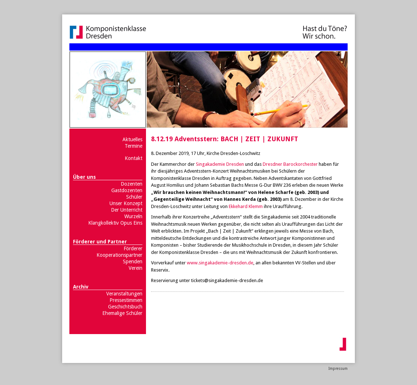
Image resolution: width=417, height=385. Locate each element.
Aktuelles (132, 139)
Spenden (132, 261)
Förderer (133, 248)
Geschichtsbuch (125, 307)
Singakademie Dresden (220, 164)
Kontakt (133, 158)
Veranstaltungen (124, 294)
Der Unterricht (126, 210)
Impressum (338, 369)
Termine (133, 146)
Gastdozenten (126, 190)
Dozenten (131, 184)
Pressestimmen (125, 300)
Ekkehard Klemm (246, 206)
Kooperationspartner (119, 255)
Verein (135, 268)
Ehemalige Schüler (122, 313)
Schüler (134, 197)
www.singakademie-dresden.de (220, 262)
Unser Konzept (125, 203)
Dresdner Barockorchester (290, 164)
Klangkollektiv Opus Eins (115, 223)
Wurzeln (133, 216)
